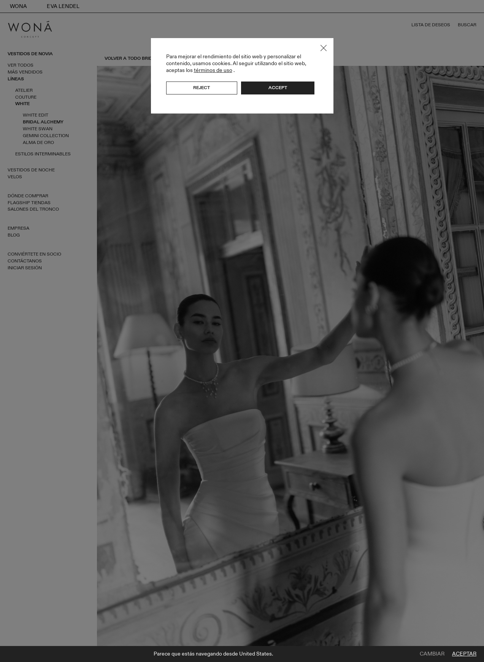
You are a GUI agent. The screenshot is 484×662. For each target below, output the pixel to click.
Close (323, 48)
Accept (277, 88)
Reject (201, 88)
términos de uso (213, 70)
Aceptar (464, 654)
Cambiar (432, 654)
